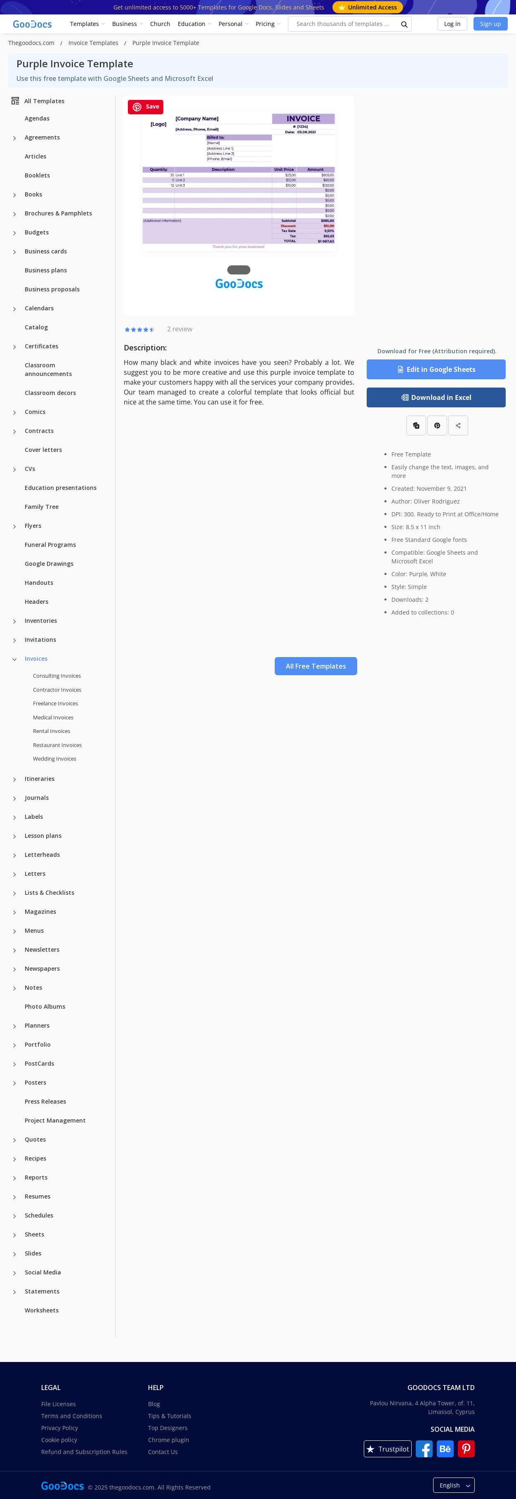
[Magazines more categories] (14, 912)
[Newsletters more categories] (14, 950)
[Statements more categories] (14, 1292)
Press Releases (45, 1101)
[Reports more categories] (14, 1178)
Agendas (37, 118)
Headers (36, 601)
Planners (37, 1025)
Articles (35, 156)
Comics (35, 412)
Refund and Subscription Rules (84, 1452)
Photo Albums (45, 1006)
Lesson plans (43, 835)
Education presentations (61, 488)
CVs (30, 469)
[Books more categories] (14, 195)
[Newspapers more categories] (14, 969)
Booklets (37, 175)
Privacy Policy (59, 1428)
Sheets (34, 1234)
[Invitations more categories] (14, 640)
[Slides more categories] (14, 1254)
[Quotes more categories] (14, 1140)
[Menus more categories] (14, 931)
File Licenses (58, 1404)
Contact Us (163, 1452)
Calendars (39, 308)
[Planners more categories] (14, 1026)
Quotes (35, 1139)
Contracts (39, 431)
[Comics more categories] (14, 413)
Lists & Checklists (49, 892)
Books (33, 194)
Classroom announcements (48, 369)
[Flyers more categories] (14, 526)
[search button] (405, 24)
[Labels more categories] (14, 817)
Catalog (36, 327)
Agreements (42, 137)
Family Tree (42, 507)
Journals (37, 798)
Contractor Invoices (57, 689)
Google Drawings (49, 563)
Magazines (40, 911)
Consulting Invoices (57, 675)
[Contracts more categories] (14, 432)
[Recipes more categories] (14, 1159)
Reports (36, 1177)
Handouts (39, 582)
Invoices (36, 658)
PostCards (39, 1063)
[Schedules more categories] (14, 1216)
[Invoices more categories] (14, 659)
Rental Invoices (51, 731)
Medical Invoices (53, 717)
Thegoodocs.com (32, 43)
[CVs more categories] (14, 469)
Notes (33, 987)
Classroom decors (50, 393)
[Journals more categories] (14, 798)
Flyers (33, 526)
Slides (33, 1253)
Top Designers (168, 1428)
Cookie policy (59, 1440)
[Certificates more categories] (14, 347)
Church (160, 24)
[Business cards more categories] (14, 252)
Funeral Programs (50, 545)
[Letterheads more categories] (14, 855)
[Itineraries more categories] (14, 779)
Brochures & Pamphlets (58, 213)
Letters (35, 873)
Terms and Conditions (71, 1416)
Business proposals (52, 289)
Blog (154, 1404)
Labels (34, 816)
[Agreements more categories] (14, 138)
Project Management (55, 1120)
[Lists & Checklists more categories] (14, 893)
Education (191, 24)
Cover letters (43, 450)
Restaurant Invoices (57, 745)
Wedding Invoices (54, 758)
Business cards (46, 251)
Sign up (490, 24)
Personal (231, 24)
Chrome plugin (168, 1440)
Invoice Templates (94, 43)
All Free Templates (316, 666)
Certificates (41, 346)
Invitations (40, 639)
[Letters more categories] (14, 874)
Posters (35, 1082)
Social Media (43, 1272)
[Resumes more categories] (14, 1197)
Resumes (37, 1196)
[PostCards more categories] (14, 1064)
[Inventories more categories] (14, 621)
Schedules (39, 1215)
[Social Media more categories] (14, 1273)
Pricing (265, 24)
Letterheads (42, 854)
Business (124, 24)
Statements (42, 1291)
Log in (452, 24)
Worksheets (42, 1310)
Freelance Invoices (55, 703)
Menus (34, 930)
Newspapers (42, 968)
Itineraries (39, 779)
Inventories (41, 620)
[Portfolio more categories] (14, 1045)
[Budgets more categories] (14, 233)
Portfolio (38, 1044)
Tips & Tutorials (169, 1416)
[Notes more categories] (14, 988)
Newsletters (42, 949)
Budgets (37, 232)
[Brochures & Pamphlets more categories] (14, 214)
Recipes (35, 1158)
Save (145, 107)
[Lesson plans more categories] (14, 836)
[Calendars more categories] (14, 309)
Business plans (46, 270)
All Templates (37, 101)
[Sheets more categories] (14, 1235)
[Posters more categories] (14, 1083)
